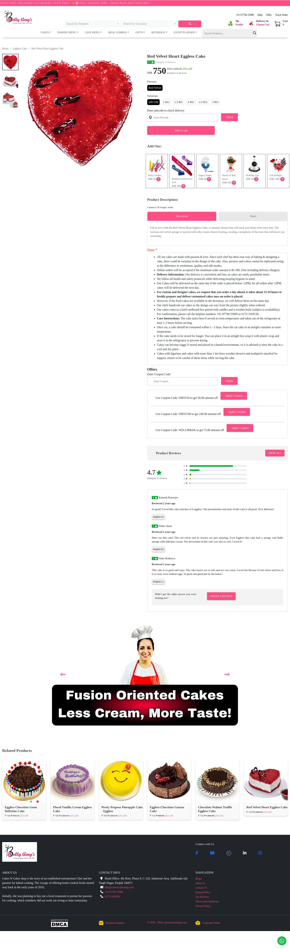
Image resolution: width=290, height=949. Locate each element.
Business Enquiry (115, 815)
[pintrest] (228, 745)
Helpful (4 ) (158, 516)
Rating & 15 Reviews (161, 62)
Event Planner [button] (184, 32)
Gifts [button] (139, 32)
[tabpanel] (217, 232)
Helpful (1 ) (158, 581)
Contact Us (201, 780)
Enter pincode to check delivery (165, 110)
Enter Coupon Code (158, 374)
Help (259, 15)
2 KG (191, 102)
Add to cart (180, 130)
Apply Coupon (234, 395)
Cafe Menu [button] (92, 32)
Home (5, 48)
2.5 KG (203, 102)
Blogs (199, 770)
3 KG (215, 102)
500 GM (153, 102)
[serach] (189, 23)
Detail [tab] (253, 216)
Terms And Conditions (207, 793)
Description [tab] (182, 216)
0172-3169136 (112, 788)
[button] (234, 23)
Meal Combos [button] (117, 32)
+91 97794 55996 (245, 15)
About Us (200, 775)
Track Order (281, 15)
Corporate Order (211, 815)
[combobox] (92, 23)
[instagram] (260, 745)
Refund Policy (203, 784)
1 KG (166, 102)
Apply (229, 380)
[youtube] (212, 745)
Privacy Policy (203, 798)
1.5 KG (178, 102)
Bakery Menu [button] (67, 32)
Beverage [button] (158, 32)
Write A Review (221, 596)
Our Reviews (202, 789)
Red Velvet (154, 87)
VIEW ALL (274, 453)
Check (229, 117)
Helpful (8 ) (158, 549)
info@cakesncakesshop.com (119, 779)
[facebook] (197, 745)
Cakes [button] (44, 32)
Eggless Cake (20, 48)
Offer (269, 15)
